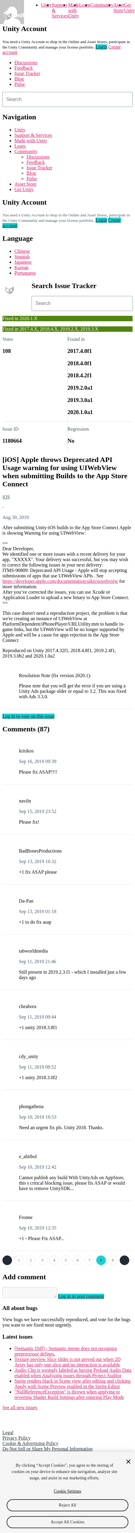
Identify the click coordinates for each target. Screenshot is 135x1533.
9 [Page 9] (113, 1260)
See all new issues (19, 1409)
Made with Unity (73, 10)
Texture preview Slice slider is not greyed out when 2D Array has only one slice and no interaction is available (67, 1364)
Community (101, 5)
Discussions (25, 62)
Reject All (67, 1505)
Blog (19, 78)
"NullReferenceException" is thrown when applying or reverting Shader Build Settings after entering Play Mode (69, 1396)
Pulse (19, 84)
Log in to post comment (87, 1298)
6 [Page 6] (77, 1260)
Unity (46, 5)
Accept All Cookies (67, 1522)
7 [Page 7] (89, 1260)
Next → (124, 1260)
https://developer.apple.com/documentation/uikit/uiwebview (60, 581)
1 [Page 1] (19, 1260)
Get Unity (129, 7)
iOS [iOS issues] (6, 496)
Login (101, 46)
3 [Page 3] (42, 1260)
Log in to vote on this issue (28, 716)
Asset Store (25, 184)
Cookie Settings (67, 1491)
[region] (67, 1492)
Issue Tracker (27, 73)
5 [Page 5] (66, 1260)
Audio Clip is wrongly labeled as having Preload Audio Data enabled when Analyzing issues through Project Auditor (72, 1374)
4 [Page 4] (54, 1260)
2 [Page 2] (31, 1260)
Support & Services (33, 135)
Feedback (23, 68)
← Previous (7, 1260)
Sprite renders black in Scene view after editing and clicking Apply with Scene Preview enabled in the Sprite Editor (72, 1385)
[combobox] (67, 99)
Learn (84, 5)
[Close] (128, 1461)
